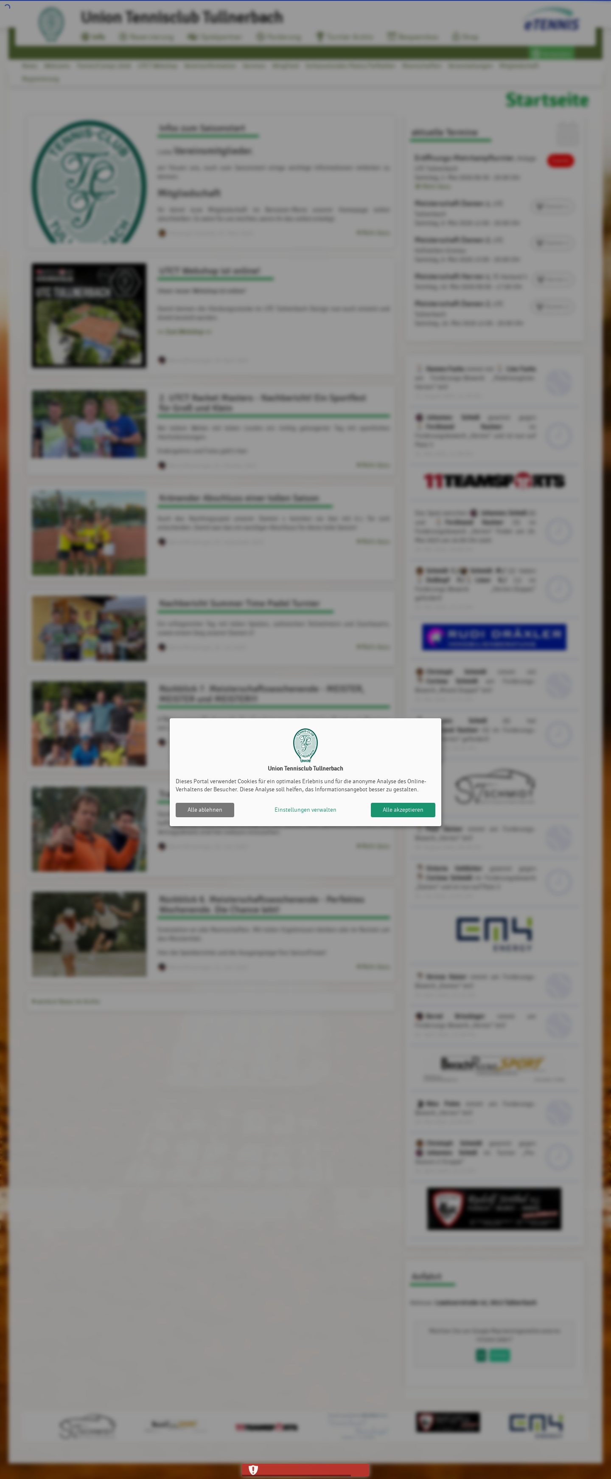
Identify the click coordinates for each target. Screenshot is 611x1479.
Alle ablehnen (205, 810)
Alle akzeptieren (403, 810)
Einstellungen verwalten (305, 810)
